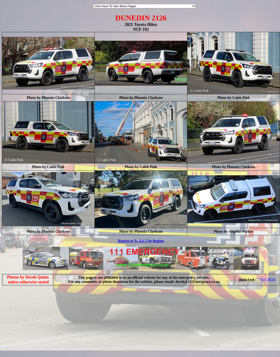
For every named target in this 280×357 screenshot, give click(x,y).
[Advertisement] (16, 347)
